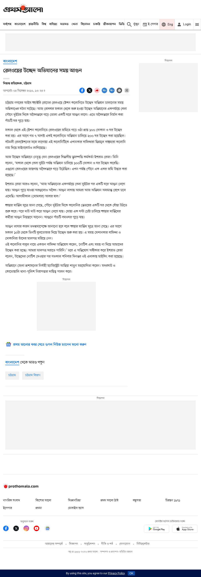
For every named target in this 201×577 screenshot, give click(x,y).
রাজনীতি (34, 24)
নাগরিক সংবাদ (11, 500)
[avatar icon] (184, 24)
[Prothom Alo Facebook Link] (8, 529)
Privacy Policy (116, 573)
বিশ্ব (44, 24)
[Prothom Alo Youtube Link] (39, 529)
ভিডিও (122, 24)
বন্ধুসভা (137, 500)
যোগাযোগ (124, 544)
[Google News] (45, 345)
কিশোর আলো (43, 500)
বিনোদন (85, 24)
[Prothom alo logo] (20, 487)
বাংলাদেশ (20, 24)
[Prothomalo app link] (157, 529)
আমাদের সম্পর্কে (54, 544)
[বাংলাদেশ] (12, 362)
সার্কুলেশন (89, 544)
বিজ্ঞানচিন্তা (74, 500)
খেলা (75, 24)
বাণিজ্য (53, 24)
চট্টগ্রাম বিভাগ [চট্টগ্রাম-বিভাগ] (32, 375)
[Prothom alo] (23, 9)
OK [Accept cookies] (131, 573)
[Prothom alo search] (132, 24)
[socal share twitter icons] (90, 92)
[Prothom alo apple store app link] (185, 529)
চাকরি (96, 24)
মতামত (64, 24)
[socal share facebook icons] (83, 92)
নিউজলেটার (143, 544)
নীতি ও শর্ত (107, 544)
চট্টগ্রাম (12, 375)
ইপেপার (7, 508)
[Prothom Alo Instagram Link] (29, 529)
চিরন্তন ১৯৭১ (172, 500)
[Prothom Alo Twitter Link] (18, 529)
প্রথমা (39, 508)
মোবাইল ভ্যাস (76, 508)
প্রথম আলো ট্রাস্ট (109, 500)
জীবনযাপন (109, 24)
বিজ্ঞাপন (73, 544)
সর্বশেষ (7, 24)
